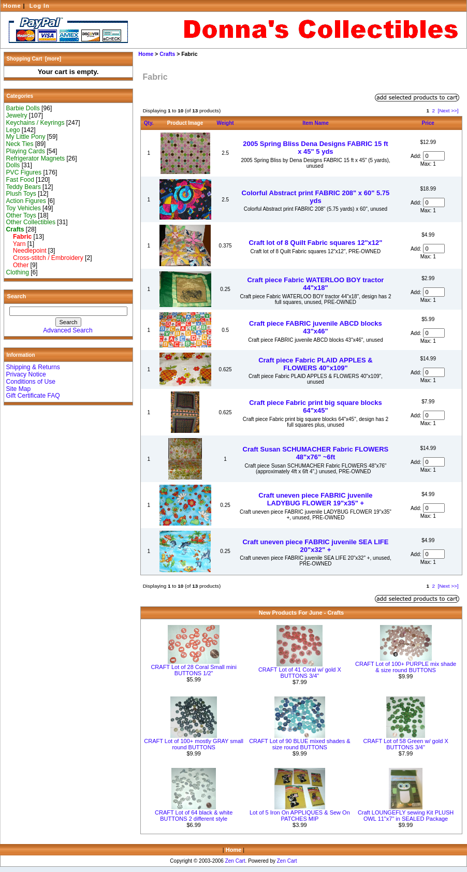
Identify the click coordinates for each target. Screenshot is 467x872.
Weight (225, 123)
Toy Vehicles (23, 208)
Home (12, 6)
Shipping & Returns (33, 367)
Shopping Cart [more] (34, 59)
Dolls (13, 165)
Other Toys (21, 215)
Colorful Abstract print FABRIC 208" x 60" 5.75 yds (316, 197)
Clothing (17, 272)
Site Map (18, 389)
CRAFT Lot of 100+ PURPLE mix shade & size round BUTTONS (405, 667)
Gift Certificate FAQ (33, 395)
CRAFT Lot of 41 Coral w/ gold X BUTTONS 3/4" (299, 672)
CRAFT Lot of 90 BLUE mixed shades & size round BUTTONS (299, 744)
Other (17, 265)
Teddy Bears (23, 187)
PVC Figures (24, 172)
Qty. (149, 123)
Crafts (167, 54)
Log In (40, 6)
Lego (13, 130)
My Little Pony (26, 136)
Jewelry (16, 115)
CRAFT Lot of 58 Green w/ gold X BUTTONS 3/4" (405, 744)
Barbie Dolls (23, 108)
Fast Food (20, 179)
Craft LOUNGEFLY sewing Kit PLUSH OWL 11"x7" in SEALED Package (406, 815)
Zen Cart (235, 861)
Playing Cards (25, 151)
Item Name (315, 123)
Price (427, 123)
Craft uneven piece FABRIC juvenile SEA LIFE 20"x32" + (315, 546)
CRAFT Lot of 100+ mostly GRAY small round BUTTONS (193, 744)
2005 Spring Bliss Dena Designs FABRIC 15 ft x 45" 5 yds (315, 147)
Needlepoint (26, 250)
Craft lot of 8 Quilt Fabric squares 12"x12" (315, 242)
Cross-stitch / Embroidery (44, 257)
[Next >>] (447, 110)
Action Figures (26, 201)
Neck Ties (20, 144)
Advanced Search (67, 330)
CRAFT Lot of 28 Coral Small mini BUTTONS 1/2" (193, 670)
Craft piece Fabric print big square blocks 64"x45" (315, 406)
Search (16, 296)
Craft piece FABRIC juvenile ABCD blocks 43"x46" (315, 327)
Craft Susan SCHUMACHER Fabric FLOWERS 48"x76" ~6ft (316, 453)
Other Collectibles (30, 222)
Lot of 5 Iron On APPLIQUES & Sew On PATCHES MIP (300, 815)
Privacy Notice (26, 374)
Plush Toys (21, 193)
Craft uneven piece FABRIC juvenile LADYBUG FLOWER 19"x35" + (315, 499)
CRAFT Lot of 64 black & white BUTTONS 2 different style (193, 815)
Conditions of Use (30, 381)
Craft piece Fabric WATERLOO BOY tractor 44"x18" (315, 284)
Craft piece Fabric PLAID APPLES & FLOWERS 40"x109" (315, 364)
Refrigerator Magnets (35, 158)
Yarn (16, 244)
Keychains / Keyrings (35, 122)
